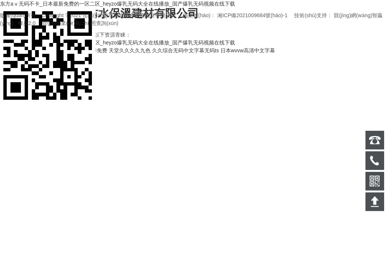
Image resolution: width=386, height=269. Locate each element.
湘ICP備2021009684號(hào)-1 (252, 15)
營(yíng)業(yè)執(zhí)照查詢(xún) (80, 23)
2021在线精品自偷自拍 (26, 50)
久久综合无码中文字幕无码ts (185, 50)
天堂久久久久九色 (130, 50)
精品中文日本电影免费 (81, 50)
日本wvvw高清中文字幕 (247, 50)
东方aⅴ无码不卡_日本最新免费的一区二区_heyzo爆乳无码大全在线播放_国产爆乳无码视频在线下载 (117, 4)
